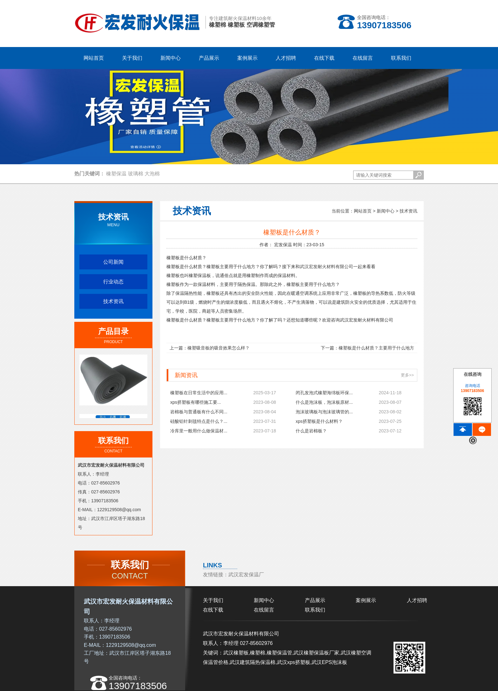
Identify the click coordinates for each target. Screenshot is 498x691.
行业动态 (113, 281)
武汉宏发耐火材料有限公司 (326, 266)
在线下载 (213, 610)
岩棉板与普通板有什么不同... (198, 411)
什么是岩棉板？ (311, 430)
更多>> (407, 375)
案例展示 (366, 600)
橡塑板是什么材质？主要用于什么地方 (376, 347)
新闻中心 (385, 210)
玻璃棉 (135, 173)
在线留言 (264, 610)
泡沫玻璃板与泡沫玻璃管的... (324, 411)
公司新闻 (113, 262)
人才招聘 (417, 600)
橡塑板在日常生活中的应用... (198, 392)
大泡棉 (152, 173)
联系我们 (315, 610)
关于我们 (213, 600)
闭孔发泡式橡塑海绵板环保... (324, 392)
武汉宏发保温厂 (246, 574)
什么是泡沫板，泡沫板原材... (324, 402)
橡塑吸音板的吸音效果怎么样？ (218, 347)
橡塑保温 (116, 173)
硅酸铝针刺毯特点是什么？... (198, 421)
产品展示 (315, 600)
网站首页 (94, 58)
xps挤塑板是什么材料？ (319, 421)
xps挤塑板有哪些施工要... (195, 402)
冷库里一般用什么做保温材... (198, 430)
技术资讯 (113, 301)
